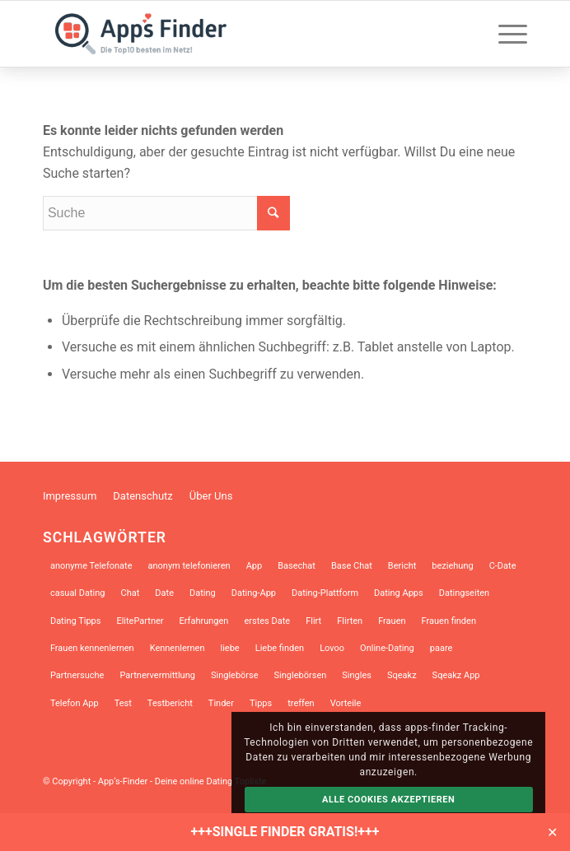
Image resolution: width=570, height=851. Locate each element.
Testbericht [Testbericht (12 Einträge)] (170, 703)
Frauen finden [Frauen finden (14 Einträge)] (449, 621)
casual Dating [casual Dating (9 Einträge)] (77, 593)
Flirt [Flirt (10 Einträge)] (313, 621)
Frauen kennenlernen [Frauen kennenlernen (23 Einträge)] (92, 648)
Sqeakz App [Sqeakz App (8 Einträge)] (456, 675)
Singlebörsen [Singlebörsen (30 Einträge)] (300, 675)
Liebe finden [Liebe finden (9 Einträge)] (279, 648)
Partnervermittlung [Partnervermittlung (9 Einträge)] (157, 675)
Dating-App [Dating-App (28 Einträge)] (253, 593)
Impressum (69, 496)
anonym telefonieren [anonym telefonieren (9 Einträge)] (188, 565)
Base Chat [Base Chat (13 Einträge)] (351, 565)
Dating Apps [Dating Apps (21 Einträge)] (398, 593)
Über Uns (211, 496)
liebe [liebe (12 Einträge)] (230, 648)
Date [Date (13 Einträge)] (164, 593)
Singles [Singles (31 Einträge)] (356, 675)
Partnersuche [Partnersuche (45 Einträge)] (77, 675)
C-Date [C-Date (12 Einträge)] (502, 565)
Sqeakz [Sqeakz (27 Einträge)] (402, 675)
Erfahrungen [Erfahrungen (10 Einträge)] (204, 621)
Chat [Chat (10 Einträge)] (130, 593)
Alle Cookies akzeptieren (388, 799)
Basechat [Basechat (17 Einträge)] (296, 565)
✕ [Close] (552, 832)
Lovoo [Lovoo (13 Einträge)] (332, 648)
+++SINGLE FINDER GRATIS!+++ (285, 831)
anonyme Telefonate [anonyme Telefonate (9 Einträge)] (91, 565)
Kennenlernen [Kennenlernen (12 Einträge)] (177, 648)
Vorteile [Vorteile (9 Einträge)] (346, 703)
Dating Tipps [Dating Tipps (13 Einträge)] (75, 621)
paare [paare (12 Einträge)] (441, 648)
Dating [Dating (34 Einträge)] (202, 593)
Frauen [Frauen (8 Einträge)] (391, 621)
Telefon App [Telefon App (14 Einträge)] (74, 703)
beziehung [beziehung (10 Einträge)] (452, 565)
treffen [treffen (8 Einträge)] (300, 703)
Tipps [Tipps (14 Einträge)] (261, 703)
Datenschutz (142, 496)
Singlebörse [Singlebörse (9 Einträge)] (235, 675)
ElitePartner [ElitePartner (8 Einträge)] (139, 621)
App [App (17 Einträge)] (254, 565)
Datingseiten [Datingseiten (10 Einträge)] (464, 593)
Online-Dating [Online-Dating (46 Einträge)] (387, 648)
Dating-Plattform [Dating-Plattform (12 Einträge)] (325, 593)
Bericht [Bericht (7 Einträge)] (402, 565)
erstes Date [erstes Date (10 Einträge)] (267, 621)
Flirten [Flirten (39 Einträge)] (349, 621)
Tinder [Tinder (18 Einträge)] (221, 703)
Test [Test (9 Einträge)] (123, 703)
